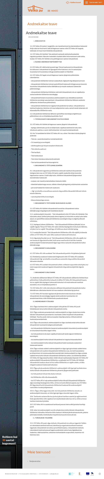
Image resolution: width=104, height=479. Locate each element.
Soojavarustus (33, 461)
